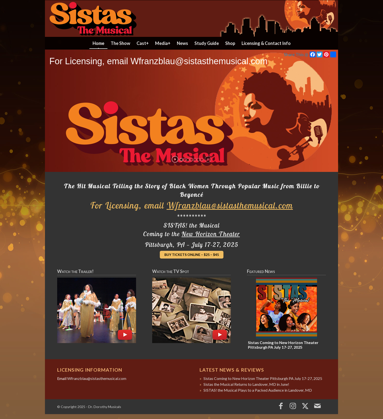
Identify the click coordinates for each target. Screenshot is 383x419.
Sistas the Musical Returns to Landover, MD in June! (246, 384)
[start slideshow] (175, 159)
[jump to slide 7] (201, 159)
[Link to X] (305, 405)
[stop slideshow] (208, 159)
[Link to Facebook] (280, 405)
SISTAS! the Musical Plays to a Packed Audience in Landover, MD (257, 390)
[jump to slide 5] (195, 159)
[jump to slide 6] (198, 159)
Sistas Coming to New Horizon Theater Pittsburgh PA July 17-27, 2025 (283, 344)
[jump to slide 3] (188, 159)
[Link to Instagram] (293, 405)
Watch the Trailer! (75, 271)
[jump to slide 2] (184, 159)
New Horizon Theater (210, 234)
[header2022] (191, 18)
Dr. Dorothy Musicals (104, 407)
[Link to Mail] (317, 405)
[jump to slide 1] (181, 159)
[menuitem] (98, 43)
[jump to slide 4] (191, 159)
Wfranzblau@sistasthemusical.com (230, 205)
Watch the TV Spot (170, 271)
